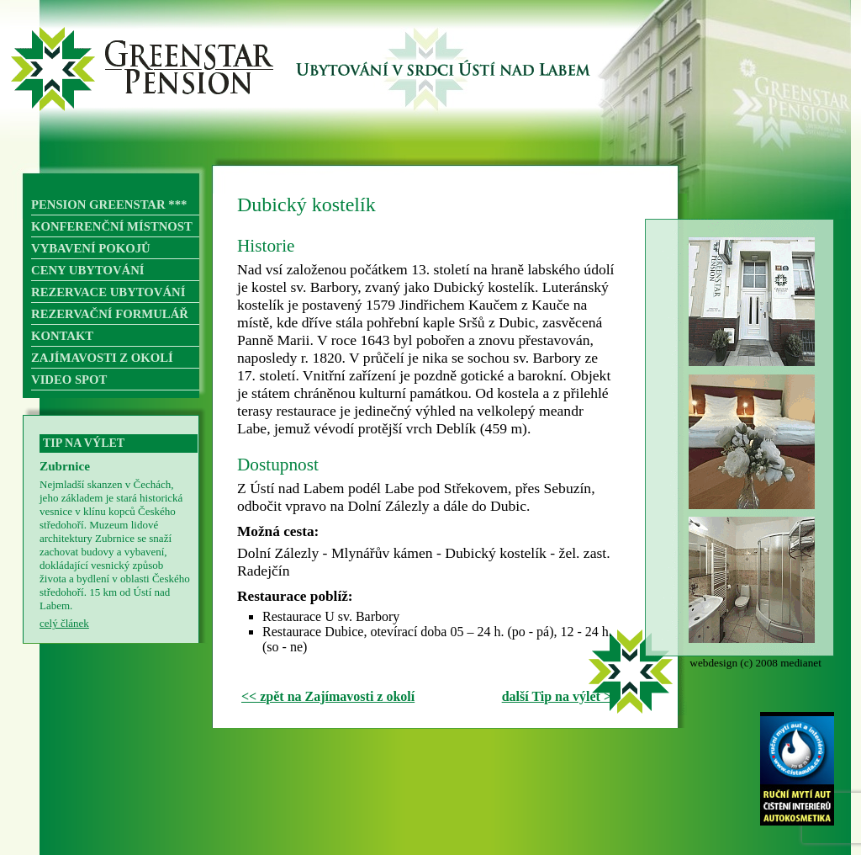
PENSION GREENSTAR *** (109, 204)
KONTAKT (62, 336)
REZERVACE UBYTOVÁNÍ (108, 292)
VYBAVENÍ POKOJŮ (91, 248)
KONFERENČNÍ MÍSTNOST (112, 226)
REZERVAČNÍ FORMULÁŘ (109, 314)
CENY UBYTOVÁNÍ (88, 270)
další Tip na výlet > (556, 696)
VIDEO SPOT (69, 379)
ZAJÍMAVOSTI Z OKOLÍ (102, 357)
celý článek (64, 623)
